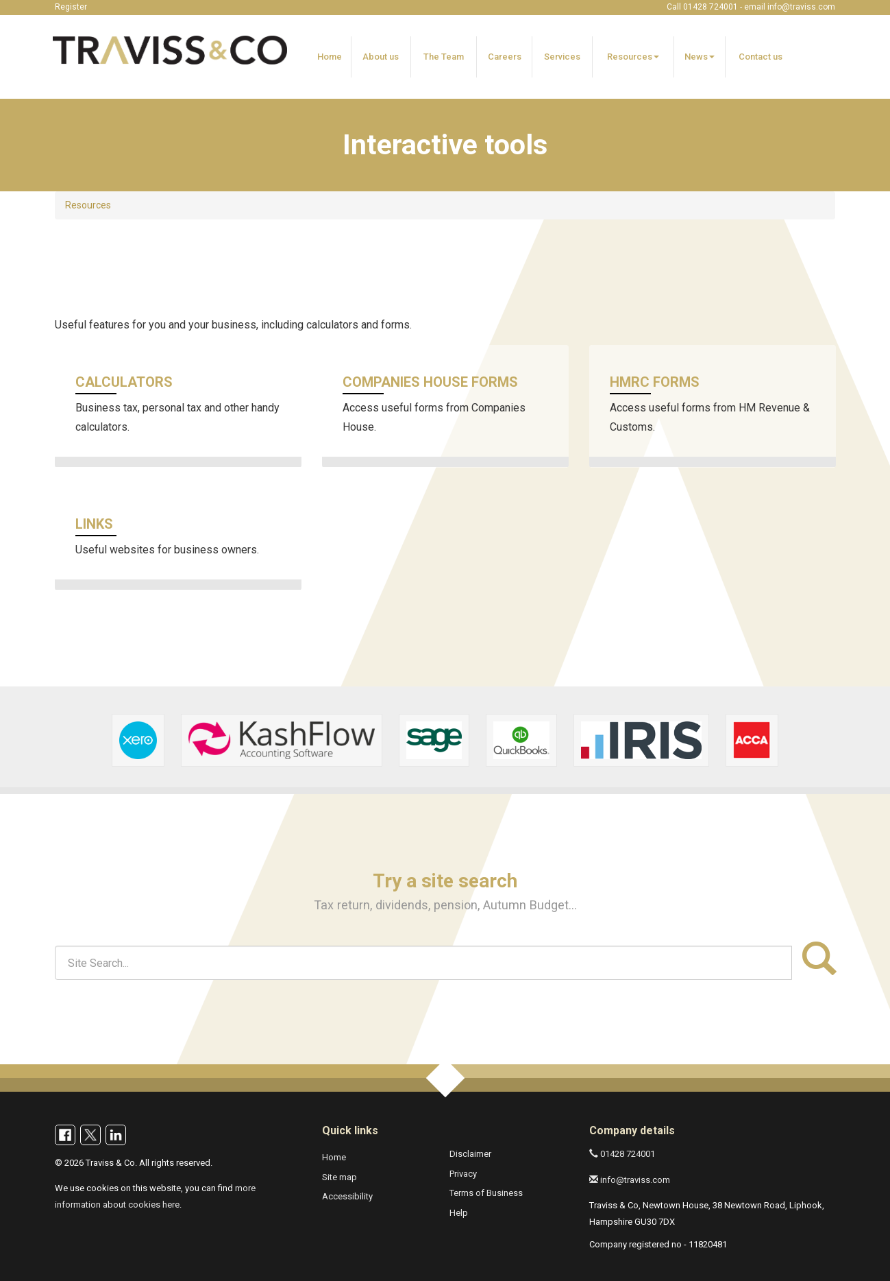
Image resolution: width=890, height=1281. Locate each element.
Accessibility (347, 1196)
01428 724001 (622, 1154)
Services (562, 56)
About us (380, 56)
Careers (504, 56)
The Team (443, 56)
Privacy (463, 1174)
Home (329, 56)
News (699, 56)
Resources (633, 56)
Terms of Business (486, 1193)
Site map (339, 1177)
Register (71, 7)
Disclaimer (470, 1154)
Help (458, 1213)
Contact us (760, 56)
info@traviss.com (801, 7)
